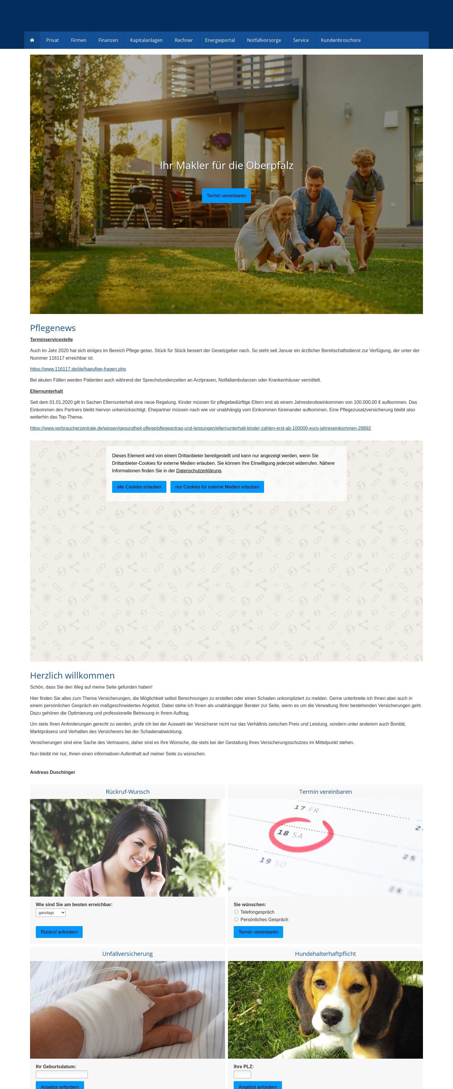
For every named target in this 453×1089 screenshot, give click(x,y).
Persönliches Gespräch (264, 919)
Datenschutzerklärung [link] (198, 470)
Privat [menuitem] (52, 40)
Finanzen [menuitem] (108, 40)
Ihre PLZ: (244, 1066)
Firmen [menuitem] (78, 40)
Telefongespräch (257, 912)
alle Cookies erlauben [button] (139, 486)
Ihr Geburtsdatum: (56, 1066)
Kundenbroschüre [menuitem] (341, 40)
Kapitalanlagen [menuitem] (146, 40)
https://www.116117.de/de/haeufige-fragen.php (78, 369)
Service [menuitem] (301, 40)
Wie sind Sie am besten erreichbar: (74, 904)
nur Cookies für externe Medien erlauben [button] (217, 486)
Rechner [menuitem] (184, 40)
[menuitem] (32, 40)
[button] (226, 195)
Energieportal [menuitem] (220, 40)
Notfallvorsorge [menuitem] (264, 40)
